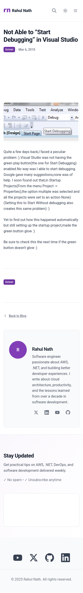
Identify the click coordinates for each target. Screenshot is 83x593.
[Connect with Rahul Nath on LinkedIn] (65, 557)
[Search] (54, 11)
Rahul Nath (18, 10)
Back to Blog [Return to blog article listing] (15, 316)
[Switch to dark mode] (65, 11)
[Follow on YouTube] (57, 412)
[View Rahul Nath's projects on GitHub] (49, 557)
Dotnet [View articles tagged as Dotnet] (9, 49)
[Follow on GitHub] (68, 412)
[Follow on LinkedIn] (47, 412)
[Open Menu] (75, 11)
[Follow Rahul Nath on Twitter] (33, 557)
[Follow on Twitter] (36, 412)
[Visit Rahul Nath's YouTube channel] (17, 557)
